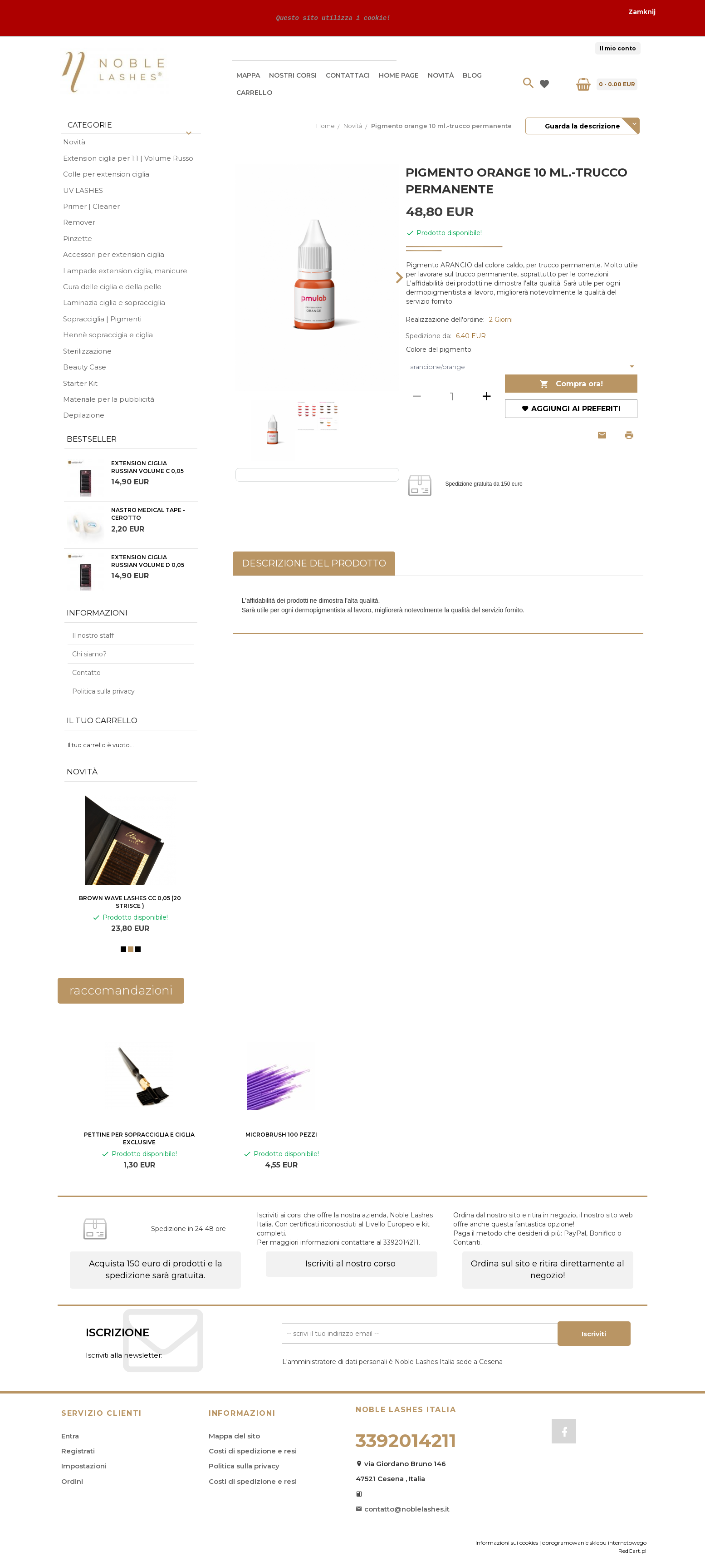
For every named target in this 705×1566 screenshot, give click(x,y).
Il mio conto (618, 48)
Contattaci (348, 75)
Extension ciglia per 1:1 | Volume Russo (128, 158)
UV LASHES (83, 190)
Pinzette (77, 238)
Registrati (78, 1451)
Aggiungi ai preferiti (571, 408)
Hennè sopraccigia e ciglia (108, 334)
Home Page (399, 75)
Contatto (86, 673)
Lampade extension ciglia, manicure (125, 270)
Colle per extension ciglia (106, 174)
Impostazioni (84, 1466)
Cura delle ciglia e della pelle (112, 286)
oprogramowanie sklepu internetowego (594, 1542)
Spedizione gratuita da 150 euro (484, 484)
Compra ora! (571, 384)
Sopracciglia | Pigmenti (102, 319)
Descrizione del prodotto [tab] (314, 563)
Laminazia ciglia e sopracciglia (114, 302)
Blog (472, 75)
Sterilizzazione (87, 351)
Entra (70, 1436)
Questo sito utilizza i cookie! (331, 18)
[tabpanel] (438, 605)
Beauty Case (84, 367)
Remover (79, 222)
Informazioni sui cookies (506, 1542)
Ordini (72, 1481)
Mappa (248, 75)
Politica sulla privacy (103, 691)
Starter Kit (80, 383)
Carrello (254, 93)
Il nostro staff (93, 635)
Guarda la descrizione (582, 126)
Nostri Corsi (293, 75)
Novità (441, 75)
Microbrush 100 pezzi (281, 1134)
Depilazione (83, 415)
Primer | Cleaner (91, 206)
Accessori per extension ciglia (113, 254)
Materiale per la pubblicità (108, 399)
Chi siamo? (89, 654)
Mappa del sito (234, 1436)
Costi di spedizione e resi (253, 1451)
